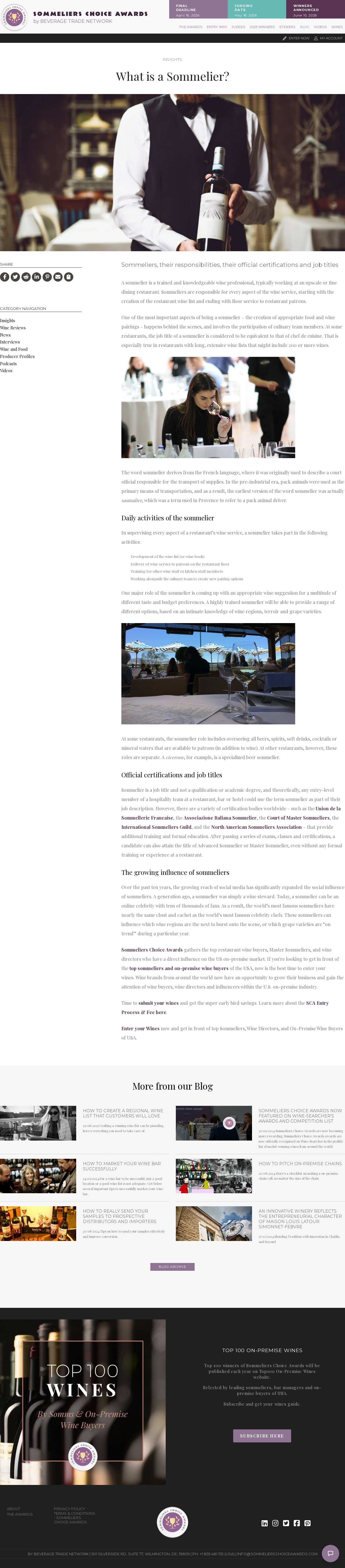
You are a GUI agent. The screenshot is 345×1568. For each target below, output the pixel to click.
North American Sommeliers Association (256, 827)
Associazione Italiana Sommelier (220, 818)
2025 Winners (262, 27)
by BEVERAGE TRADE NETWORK (72, 21)
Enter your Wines (140, 1028)
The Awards (190, 27)
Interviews (10, 342)
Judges (238, 27)
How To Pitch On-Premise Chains (300, 1163)
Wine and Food (14, 349)
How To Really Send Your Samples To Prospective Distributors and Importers (119, 1216)
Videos (320, 27)
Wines (337, 27)
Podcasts (8, 363)
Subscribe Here (262, 1436)
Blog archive (172, 1267)
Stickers (287, 27)
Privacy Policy (69, 1509)
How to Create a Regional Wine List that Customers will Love (123, 1113)
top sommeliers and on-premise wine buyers (179, 968)
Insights (172, 59)
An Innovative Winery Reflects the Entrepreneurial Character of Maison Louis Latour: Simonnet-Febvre (300, 1219)
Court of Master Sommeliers (298, 818)
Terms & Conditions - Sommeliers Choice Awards (74, 1517)
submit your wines (158, 1003)
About (13, 1509)
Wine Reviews (13, 328)
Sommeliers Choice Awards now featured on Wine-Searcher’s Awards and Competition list (300, 1116)
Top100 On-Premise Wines (287, 1371)
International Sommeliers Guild (156, 827)
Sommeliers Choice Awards (152, 950)
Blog (305, 27)
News (5, 335)
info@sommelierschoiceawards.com (277, 1554)
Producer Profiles (17, 356)
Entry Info (217, 27)
